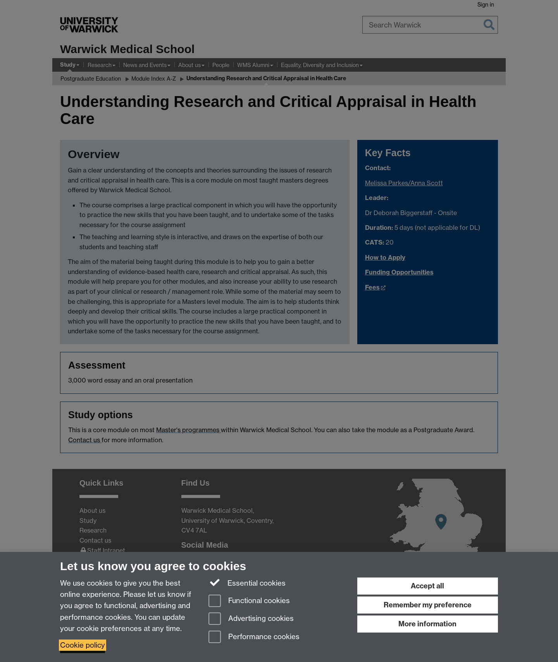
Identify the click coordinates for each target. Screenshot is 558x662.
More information (427, 623)
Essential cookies (247, 583)
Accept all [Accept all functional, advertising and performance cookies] (427, 585)
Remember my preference (428, 604)
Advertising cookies (251, 619)
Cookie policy (82, 645)
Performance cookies (254, 637)
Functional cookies (249, 601)
